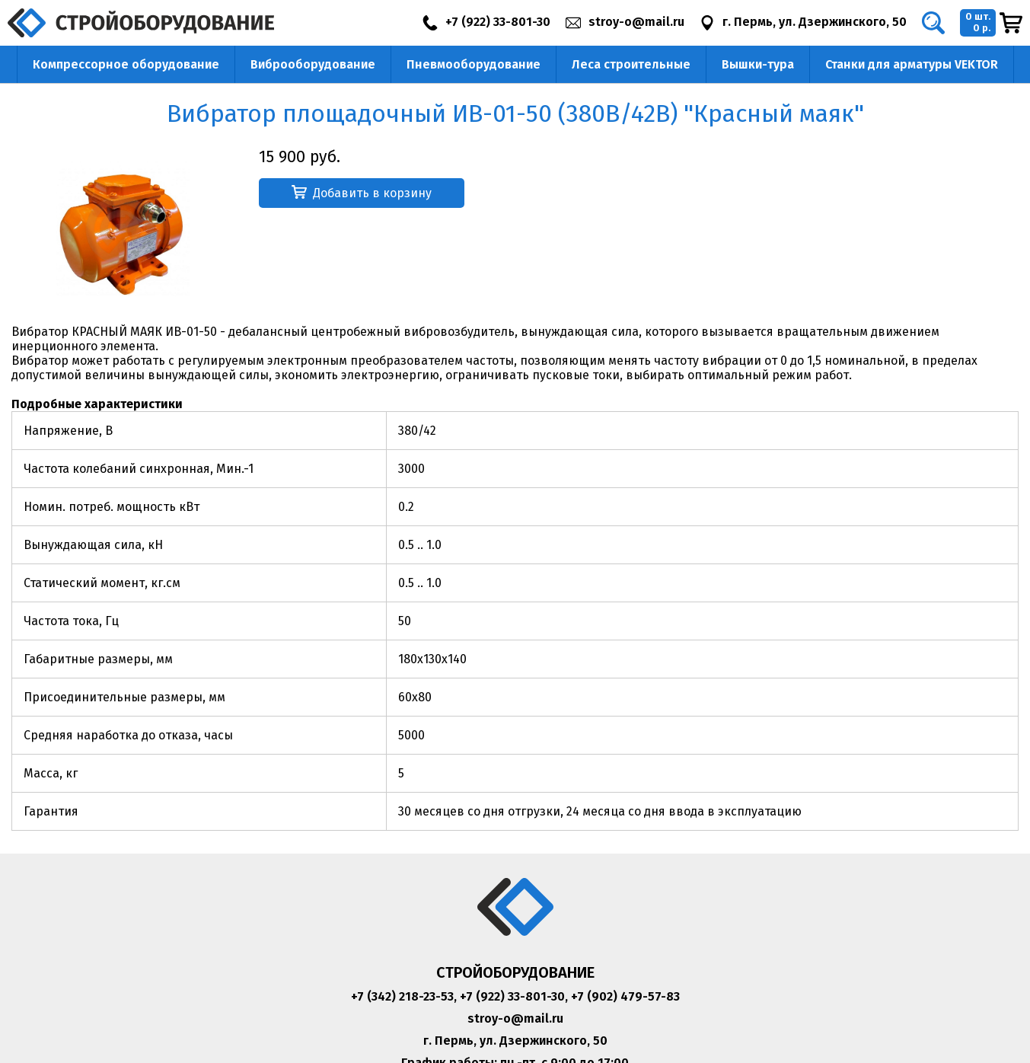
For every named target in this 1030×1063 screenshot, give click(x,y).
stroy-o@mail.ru (515, 1018)
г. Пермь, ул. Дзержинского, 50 (515, 1040)
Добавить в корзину (362, 192)
